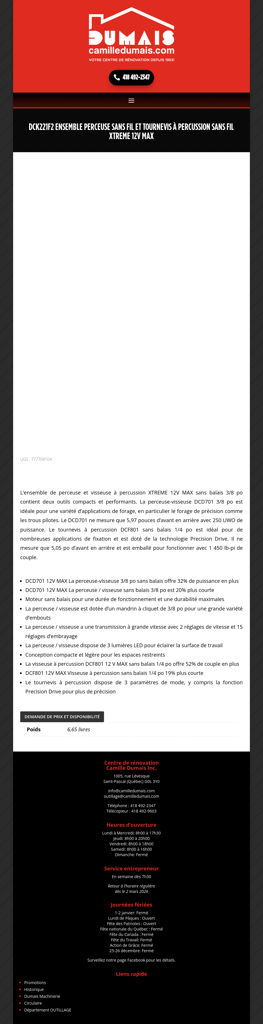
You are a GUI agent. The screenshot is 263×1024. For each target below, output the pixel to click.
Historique (34, 987)
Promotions (35, 980)
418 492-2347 (136, 77)
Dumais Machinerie (42, 994)
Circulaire (33, 1001)
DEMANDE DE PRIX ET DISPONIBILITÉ (62, 714)
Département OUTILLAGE (47, 1008)
